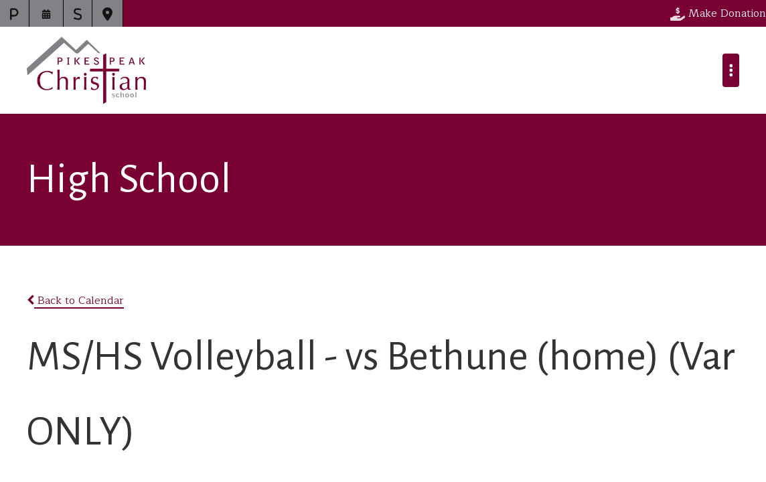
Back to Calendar (75, 300)
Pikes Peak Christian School (86, 70)
